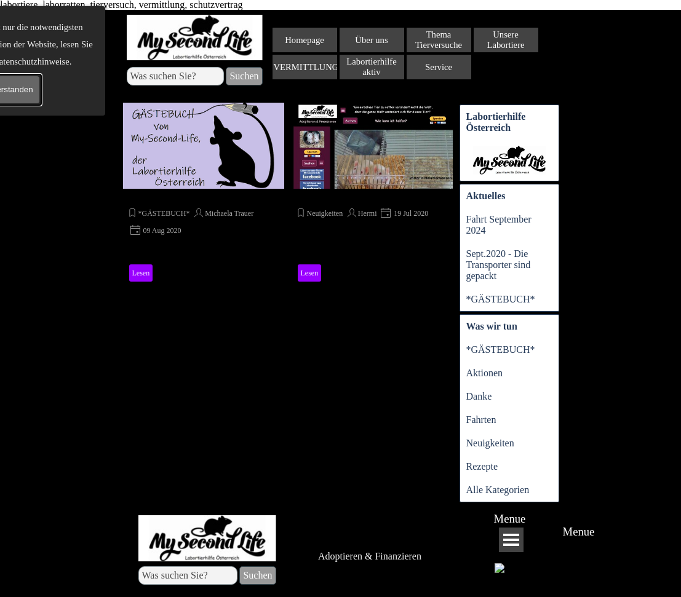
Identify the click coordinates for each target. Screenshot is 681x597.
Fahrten (481, 419)
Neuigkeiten (325, 213)
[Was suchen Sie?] (176, 76)
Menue (510, 518)
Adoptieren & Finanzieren (369, 556)
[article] (203, 194)
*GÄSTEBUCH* (163, 197)
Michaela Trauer (229, 213)
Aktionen (484, 373)
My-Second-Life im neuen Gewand (367, 197)
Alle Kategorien (498, 489)
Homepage (304, 40)
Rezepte (482, 466)
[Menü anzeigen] (511, 540)
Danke (479, 396)
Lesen (141, 273)
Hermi (367, 213)
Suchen (243, 76)
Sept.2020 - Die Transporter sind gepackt (498, 264)
